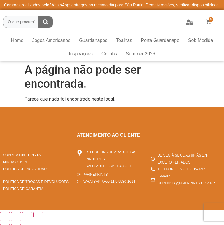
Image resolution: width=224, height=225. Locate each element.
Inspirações (81, 53)
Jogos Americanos (51, 40)
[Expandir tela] (16, 214)
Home (17, 40)
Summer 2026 (140, 53)
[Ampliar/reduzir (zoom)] (5, 214)
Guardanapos (93, 40)
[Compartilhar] (27, 214)
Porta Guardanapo (160, 40)
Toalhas (124, 40)
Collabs (109, 53)
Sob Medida (200, 40)
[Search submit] (45, 22)
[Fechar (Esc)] (38, 214)
